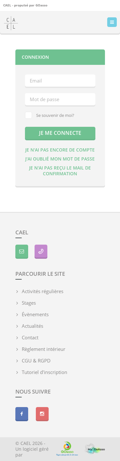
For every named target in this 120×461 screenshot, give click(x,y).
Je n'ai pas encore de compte (60, 150)
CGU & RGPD (36, 360)
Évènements (35, 314)
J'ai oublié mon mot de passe (60, 159)
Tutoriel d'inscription (44, 372)
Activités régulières (42, 291)
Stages (29, 303)
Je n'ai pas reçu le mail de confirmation (60, 171)
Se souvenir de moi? (49, 115)
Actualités (32, 326)
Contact (30, 337)
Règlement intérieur (43, 349)
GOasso (41, 5)
